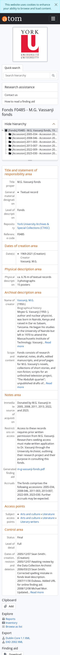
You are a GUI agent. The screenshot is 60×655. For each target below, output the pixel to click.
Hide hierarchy (15, 124)
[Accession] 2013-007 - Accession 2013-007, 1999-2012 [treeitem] (33, 146)
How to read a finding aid (20, 101)
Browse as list (12, 626)
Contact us (11, 95)
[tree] (30, 144)
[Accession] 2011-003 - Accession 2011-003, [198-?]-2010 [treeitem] (33, 142)
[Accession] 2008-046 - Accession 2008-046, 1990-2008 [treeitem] (33, 138)
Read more (37, 592)
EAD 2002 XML (12, 642)
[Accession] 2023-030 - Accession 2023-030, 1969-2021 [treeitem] (33, 153)
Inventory (9, 623)
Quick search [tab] (12, 68)
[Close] (56, 4)
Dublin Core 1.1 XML (16, 638)
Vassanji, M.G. (25, 300)
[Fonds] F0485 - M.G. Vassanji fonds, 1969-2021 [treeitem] (31, 130)
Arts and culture (30, 514)
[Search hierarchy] (26, 75)
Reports (8, 619)
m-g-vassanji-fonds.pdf (31, 469)
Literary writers (29, 522)
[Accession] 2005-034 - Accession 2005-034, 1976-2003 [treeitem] (33, 134)
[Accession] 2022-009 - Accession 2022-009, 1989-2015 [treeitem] (33, 149)
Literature (49, 514)
